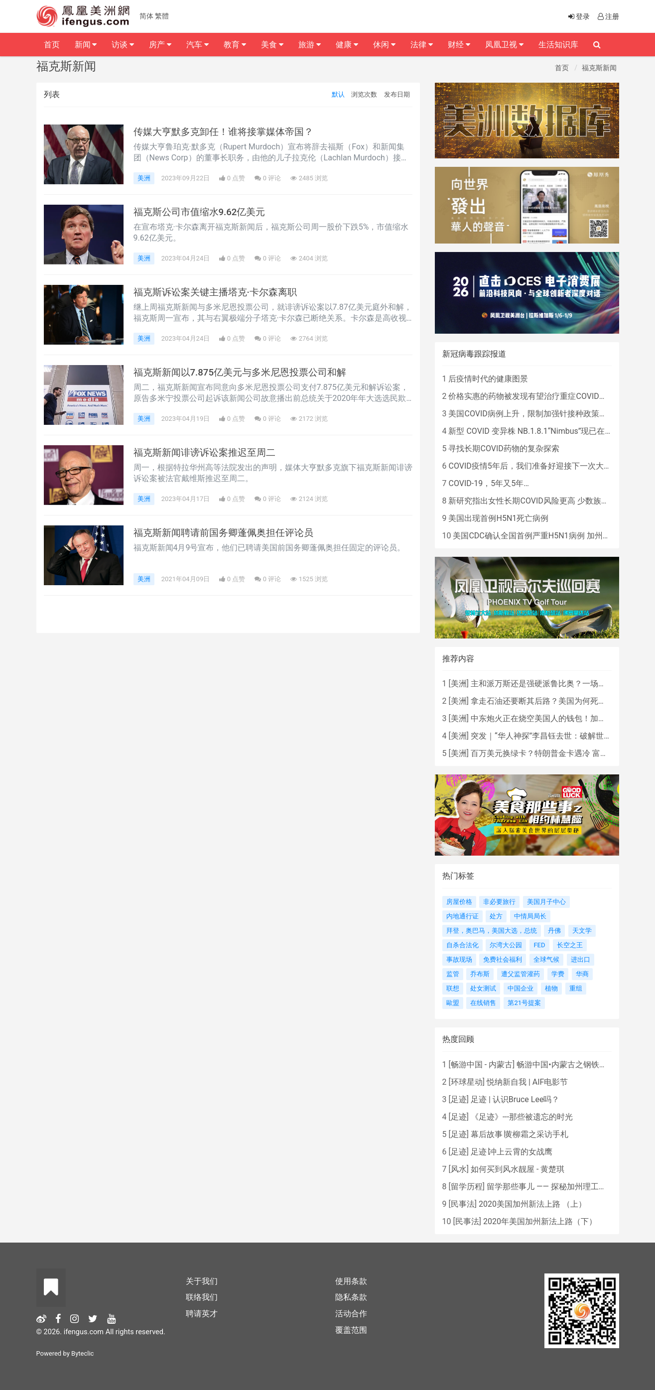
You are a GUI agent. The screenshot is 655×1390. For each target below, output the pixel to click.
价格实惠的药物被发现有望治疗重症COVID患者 (531, 396)
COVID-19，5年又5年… (488, 483)
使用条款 (351, 1281)
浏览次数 (364, 94)
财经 (459, 44)
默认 (338, 94)
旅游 (309, 44)
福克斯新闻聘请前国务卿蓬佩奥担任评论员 (228, 532)
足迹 (459, 1099)
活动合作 (351, 1313)
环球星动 (467, 1082)
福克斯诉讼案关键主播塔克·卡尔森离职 (219, 292)
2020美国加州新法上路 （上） (532, 1204)
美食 (272, 44)
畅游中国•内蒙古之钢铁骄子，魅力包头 (586, 1064)
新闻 (86, 44)
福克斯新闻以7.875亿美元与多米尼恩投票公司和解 (245, 372)
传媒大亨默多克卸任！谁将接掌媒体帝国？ (228, 131)
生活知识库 (558, 44)
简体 (146, 16)
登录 (578, 16)
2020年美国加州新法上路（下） (540, 1221)
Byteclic (82, 1353)
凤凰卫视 (504, 44)
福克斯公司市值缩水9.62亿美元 (203, 212)
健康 (347, 44)
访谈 (123, 44)
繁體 (162, 16)
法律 (421, 44)
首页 (562, 68)
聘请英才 (202, 1313)
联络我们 (202, 1297)
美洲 (143, 178)
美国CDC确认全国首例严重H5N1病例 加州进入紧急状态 (551, 535)
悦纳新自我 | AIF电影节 (527, 1082)
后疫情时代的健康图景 (488, 378)
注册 (607, 16)
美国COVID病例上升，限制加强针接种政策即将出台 (539, 413)
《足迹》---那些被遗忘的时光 (522, 1117)
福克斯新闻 (599, 68)
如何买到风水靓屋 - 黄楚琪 (517, 1169)
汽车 (197, 44)
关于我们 (202, 1281)
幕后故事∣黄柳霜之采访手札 (519, 1134)
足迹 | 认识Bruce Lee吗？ (515, 1099)
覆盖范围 (351, 1330)
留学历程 (467, 1186)
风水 (459, 1169)
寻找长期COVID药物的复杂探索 (503, 448)
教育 (235, 44)
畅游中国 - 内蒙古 (482, 1064)
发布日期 (397, 94)
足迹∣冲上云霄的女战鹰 (511, 1151)
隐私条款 (351, 1297)
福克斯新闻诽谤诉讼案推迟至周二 (208, 452)
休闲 (384, 44)
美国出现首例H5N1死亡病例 (498, 518)
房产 (160, 44)
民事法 (463, 1204)
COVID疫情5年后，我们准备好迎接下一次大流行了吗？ (545, 466)
